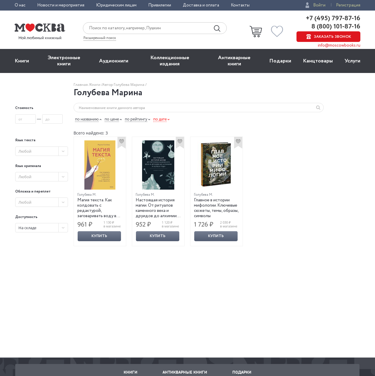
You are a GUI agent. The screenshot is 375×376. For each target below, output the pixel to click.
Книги (22, 61)
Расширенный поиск (99, 38)
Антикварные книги (234, 61)
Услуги (352, 61)
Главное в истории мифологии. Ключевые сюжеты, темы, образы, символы (216, 208)
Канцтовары (318, 61)
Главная (81, 84)
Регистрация (348, 5)
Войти (319, 5)
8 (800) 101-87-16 (335, 26)
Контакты (240, 5)
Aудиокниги (113, 61)
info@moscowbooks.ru (339, 45)
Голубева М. (86, 194)
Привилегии (159, 5)
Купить (99, 236)
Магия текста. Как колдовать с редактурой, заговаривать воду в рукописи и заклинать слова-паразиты (98, 213)
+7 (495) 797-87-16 (333, 18)
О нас (20, 5)
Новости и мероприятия (60, 5)
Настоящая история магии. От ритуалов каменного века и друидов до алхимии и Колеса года (158, 210)
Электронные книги (64, 61)
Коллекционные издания (169, 61)
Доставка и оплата (201, 5)
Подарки (280, 61)
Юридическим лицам (116, 5)
